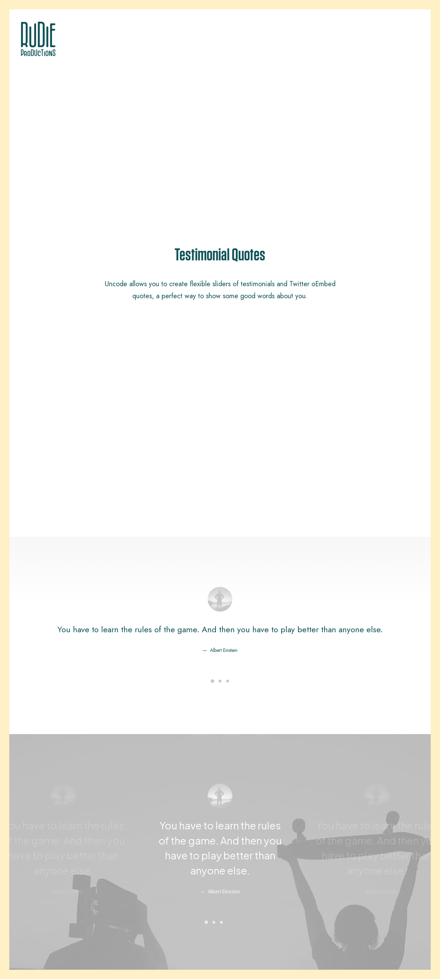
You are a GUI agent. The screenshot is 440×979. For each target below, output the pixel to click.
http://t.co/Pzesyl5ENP (144, 656)
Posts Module (141, 850)
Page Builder (140, 823)
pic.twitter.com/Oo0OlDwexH (275, 656)
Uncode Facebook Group (364, 823)
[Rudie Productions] (38, 39)
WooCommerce (143, 832)
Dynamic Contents (145, 868)
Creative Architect (45, 841)
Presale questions (255, 893)
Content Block (141, 859)
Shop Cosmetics (44, 877)
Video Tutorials (252, 858)
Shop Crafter (40, 868)
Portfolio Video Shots (49, 859)
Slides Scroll (139, 877)
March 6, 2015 (256, 683)
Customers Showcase (359, 858)
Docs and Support (256, 823)
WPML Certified (143, 895)
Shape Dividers (143, 886)
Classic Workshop (46, 823)
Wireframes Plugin (146, 841)
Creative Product (44, 850)
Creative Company (46, 832)
